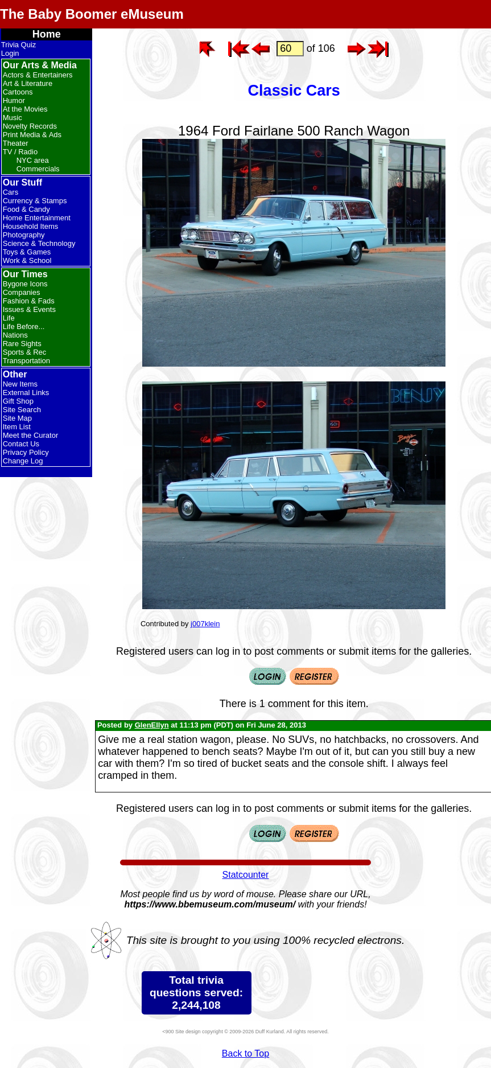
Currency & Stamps (35, 200)
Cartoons (18, 92)
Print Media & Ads (32, 134)
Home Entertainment (37, 217)
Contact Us (21, 443)
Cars (10, 192)
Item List (17, 426)
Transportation (26, 360)
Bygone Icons (25, 284)
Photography (24, 235)
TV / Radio (20, 151)
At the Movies (25, 109)
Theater (15, 143)
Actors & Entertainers (38, 75)
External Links (26, 392)
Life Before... (24, 326)
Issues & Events (29, 309)
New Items (20, 384)
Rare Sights (22, 343)
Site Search (22, 409)
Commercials (38, 169)
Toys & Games (27, 252)
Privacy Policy (26, 452)
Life (9, 318)
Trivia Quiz (18, 44)
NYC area (32, 160)
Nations (15, 335)
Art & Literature (27, 83)
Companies (21, 292)
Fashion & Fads (29, 301)
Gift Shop (18, 401)
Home (46, 34)
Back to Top (245, 1053)
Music (12, 117)
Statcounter (245, 875)
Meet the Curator (31, 435)
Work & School (27, 260)
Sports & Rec (25, 352)
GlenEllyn (152, 725)
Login (10, 53)
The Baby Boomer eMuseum (92, 14)
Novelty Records (30, 126)
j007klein (205, 623)
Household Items (31, 226)
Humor (14, 100)
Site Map (17, 418)
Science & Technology (39, 243)
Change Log (23, 461)
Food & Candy (26, 209)
